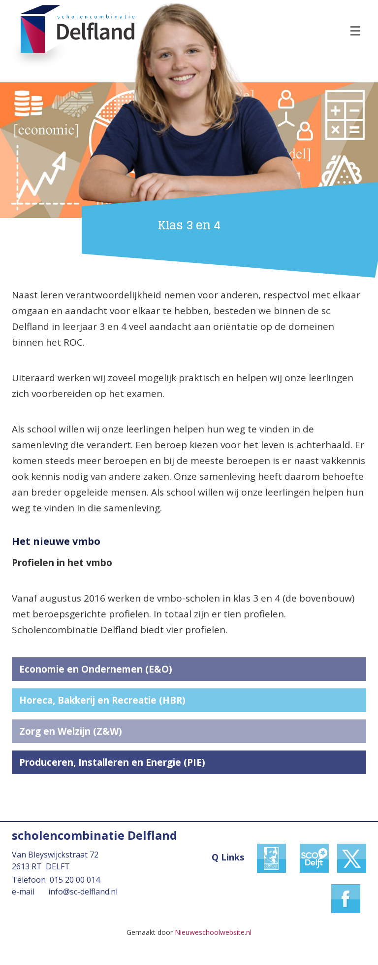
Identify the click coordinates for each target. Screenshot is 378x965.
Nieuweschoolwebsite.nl (213, 932)
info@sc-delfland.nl (83, 891)
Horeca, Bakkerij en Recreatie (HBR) (102, 700)
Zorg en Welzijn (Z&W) (70, 731)
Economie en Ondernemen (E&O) (95, 669)
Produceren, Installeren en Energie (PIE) (112, 762)
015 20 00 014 (75, 879)
